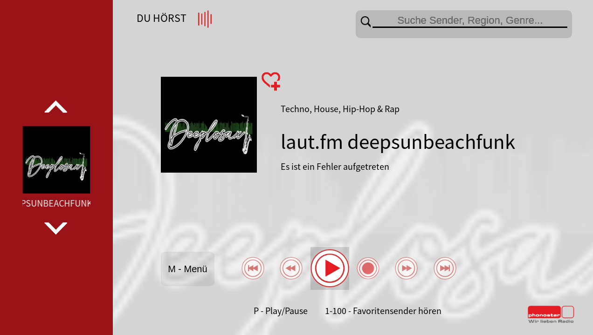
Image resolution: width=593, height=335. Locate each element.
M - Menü (187, 269)
